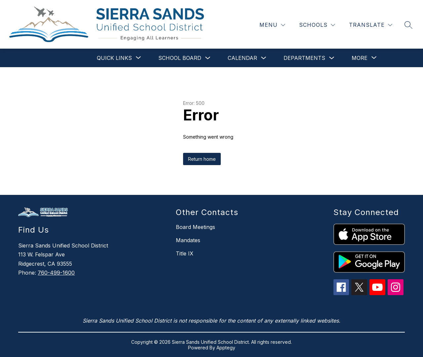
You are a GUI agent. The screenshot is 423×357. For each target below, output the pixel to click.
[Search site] (408, 25)
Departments (304, 58)
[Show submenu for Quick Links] (114, 58)
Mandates (188, 240)
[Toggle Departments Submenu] (332, 58)
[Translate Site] (370, 25)
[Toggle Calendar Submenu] (264, 58)
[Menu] (272, 25)
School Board (179, 58)
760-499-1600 (56, 272)
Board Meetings (195, 227)
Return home (202, 159)
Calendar (242, 58)
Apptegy (225, 347)
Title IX (184, 253)
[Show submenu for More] (359, 58)
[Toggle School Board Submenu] (208, 58)
